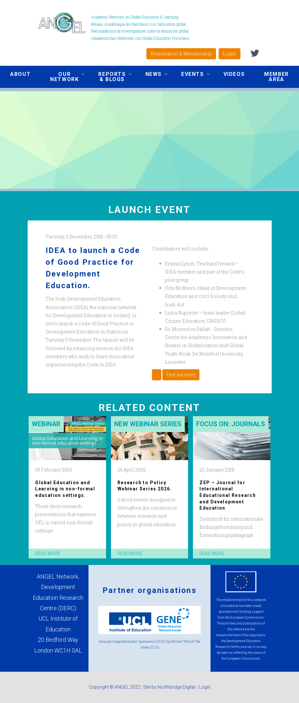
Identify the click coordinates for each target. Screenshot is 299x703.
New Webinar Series (148, 424)
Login (229, 53)
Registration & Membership (181, 53)
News (152, 75)
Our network (62, 76)
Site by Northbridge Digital (169, 687)
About (20, 74)
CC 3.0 (154, 647)
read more (47, 553)
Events (190, 75)
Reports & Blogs (109, 76)
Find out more (181, 374)
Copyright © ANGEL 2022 (114, 687)
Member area (276, 76)
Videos (234, 74)
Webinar (46, 424)
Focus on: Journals (230, 424)
